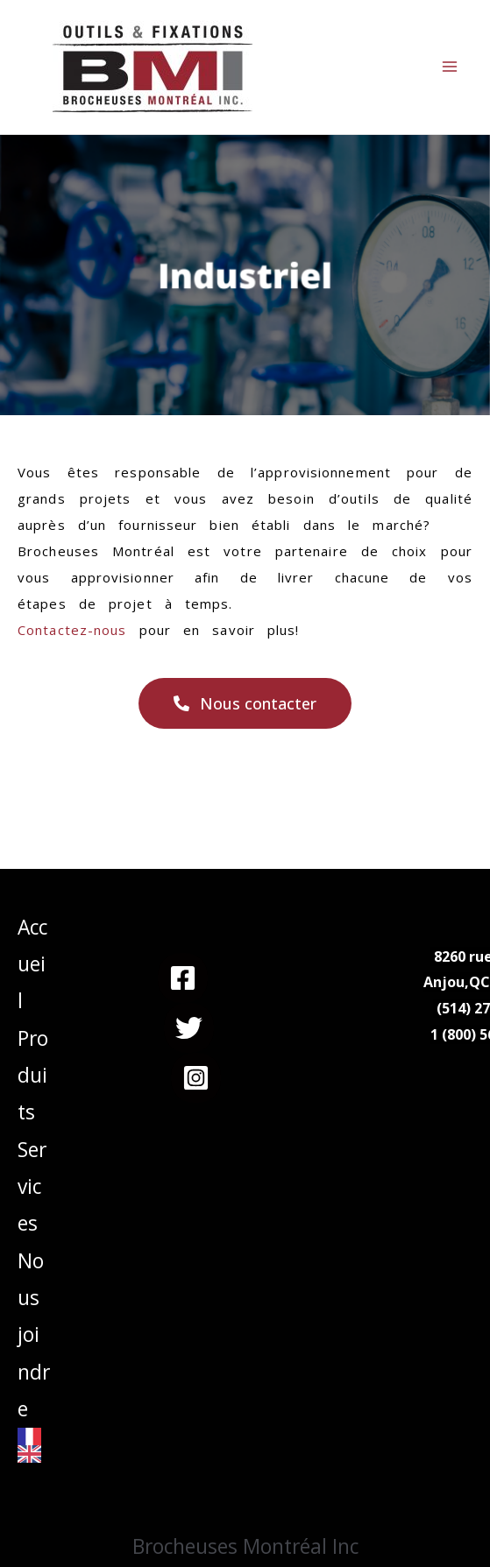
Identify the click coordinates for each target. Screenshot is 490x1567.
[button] (245, 703)
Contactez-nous (72, 630)
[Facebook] (183, 978)
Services (32, 1187)
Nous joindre (34, 1334)
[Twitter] (189, 1028)
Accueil (32, 964)
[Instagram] (196, 1078)
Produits (33, 1075)
